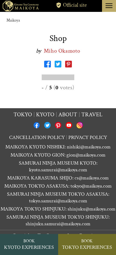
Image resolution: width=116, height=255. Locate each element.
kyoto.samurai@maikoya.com (58, 169)
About (67, 114)
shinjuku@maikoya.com (91, 209)
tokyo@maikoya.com (91, 186)
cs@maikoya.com (92, 178)
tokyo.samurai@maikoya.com (58, 201)
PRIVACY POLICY (87, 137)
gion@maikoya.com (86, 155)
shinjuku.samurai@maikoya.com (58, 223)
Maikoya (13, 20)
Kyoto (45, 114)
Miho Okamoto (62, 51)
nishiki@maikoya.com (89, 147)
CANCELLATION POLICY (37, 137)
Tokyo (22, 114)
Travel (92, 114)
